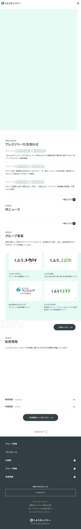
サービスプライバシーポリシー (40, 512)
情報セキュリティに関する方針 (40, 505)
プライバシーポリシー (40, 502)
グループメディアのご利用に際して (40, 508)
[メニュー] (78, 3)
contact (40, 492)
